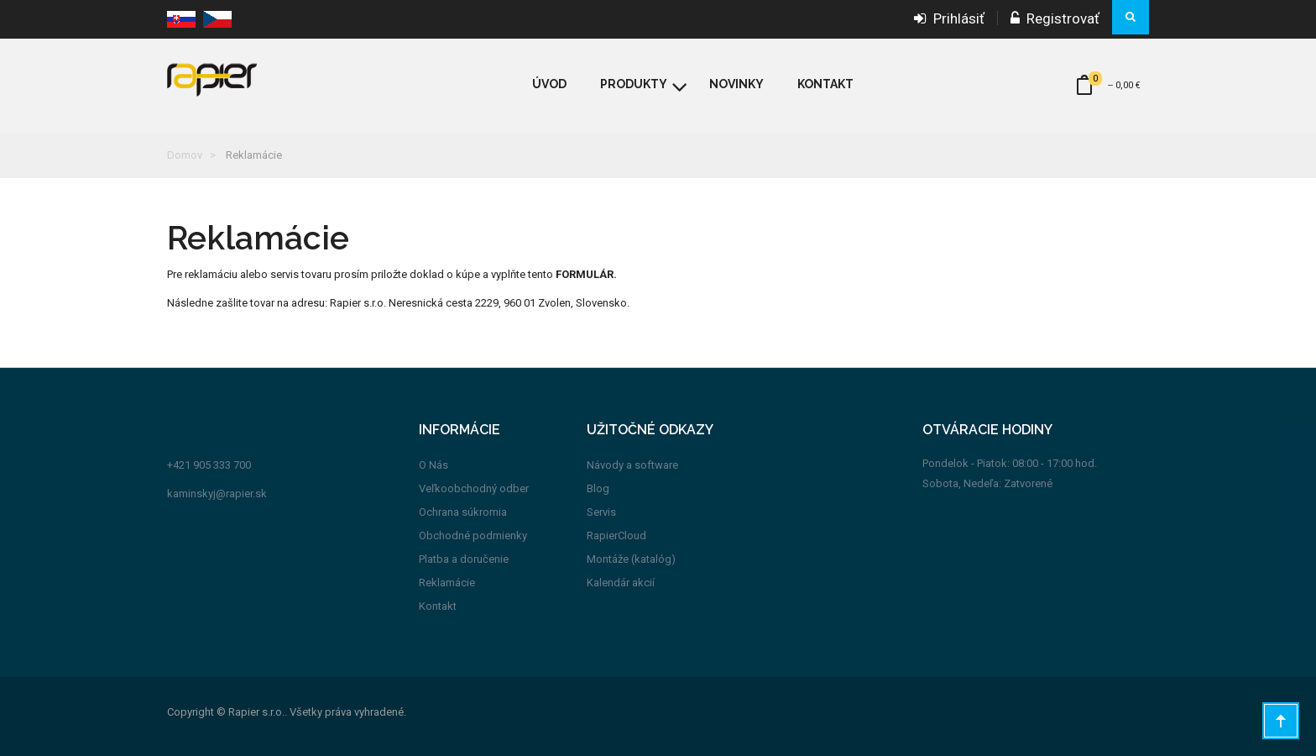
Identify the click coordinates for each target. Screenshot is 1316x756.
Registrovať (1054, 18)
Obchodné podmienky (473, 535)
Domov (184, 155)
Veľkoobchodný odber (474, 488)
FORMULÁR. (586, 274)
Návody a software (632, 465)
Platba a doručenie (464, 559)
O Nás (433, 465)
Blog (598, 488)
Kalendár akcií (621, 582)
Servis (601, 512)
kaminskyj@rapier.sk (217, 493)
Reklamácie (447, 582)
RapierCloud (616, 535)
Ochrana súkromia (463, 512)
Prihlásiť (949, 18)
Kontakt (438, 606)
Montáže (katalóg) (631, 559)
